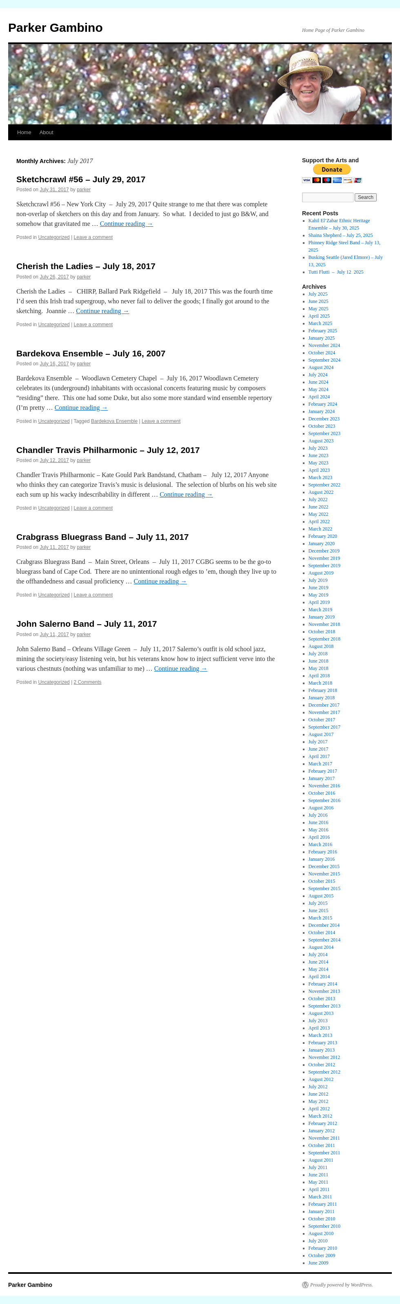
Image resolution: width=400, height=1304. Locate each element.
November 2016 (324, 786)
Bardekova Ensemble (114, 421)
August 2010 (321, 1233)
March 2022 (320, 529)
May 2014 (319, 969)
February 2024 (323, 404)
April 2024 (319, 397)
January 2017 (322, 778)
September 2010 (324, 1226)
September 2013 (324, 1006)
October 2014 (322, 932)
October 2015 (322, 881)
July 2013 (318, 1020)
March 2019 (320, 609)
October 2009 (322, 1255)
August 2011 (321, 1160)
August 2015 (321, 896)
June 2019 (319, 587)
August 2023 (321, 441)
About (46, 132)
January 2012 (322, 1131)
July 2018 (318, 653)
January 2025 (322, 338)
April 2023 (319, 470)
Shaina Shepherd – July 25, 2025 (341, 235)
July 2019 (318, 580)
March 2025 (320, 323)
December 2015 (324, 866)
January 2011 (322, 1211)
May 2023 (319, 463)
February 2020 (323, 536)
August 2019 (321, 573)
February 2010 (323, 1248)
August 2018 (321, 646)
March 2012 (320, 1116)
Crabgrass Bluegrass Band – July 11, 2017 (102, 536)
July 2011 (318, 1167)
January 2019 (322, 617)
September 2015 (324, 888)
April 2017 (319, 756)
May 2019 (319, 595)
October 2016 (322, 793)
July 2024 (318, 375)
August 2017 (321, 734)
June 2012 (319, 1094)
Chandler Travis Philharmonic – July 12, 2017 (108, 450)
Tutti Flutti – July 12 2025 (336, 272)
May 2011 (319, 1182)
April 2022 (319, 521)
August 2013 (321, 1013)
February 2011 (323, 1204)
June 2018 (319, 661)
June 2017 (319, 749)
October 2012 (322, 1065)
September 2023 (324, 433)
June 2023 (319, 455)
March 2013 (320, 1035)
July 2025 (318, 294)
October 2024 (322, 353)
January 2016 (322, 859)
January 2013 (322, 1050)
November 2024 (324, 345)
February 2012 (323, 1123)
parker (84, 189)
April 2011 (319, 1189)
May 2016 (319, 830)
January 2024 (322, 411)
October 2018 (322, 631)
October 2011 (322, 1145)
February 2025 (323, 331)
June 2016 (319, 822)
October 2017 (322, 720)
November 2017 (324, 712)
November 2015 (324, 874)
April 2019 (319, 602)
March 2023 (320, 477)
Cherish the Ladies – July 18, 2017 (86, 266)
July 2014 (318, 954)
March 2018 (320, 683)
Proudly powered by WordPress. (341, 1285)
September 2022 (324, 485)
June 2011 (319, 1175)
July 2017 (318, 742)
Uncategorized (53, 237)
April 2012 (319, 1109)
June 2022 (319, 507)
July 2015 (318, 903)
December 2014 (324, 925)
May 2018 (319, 668)
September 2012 (324, 1072)
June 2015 (319, 910)
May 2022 (319, 514)
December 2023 (324, 419)
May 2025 (319, 309)
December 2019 (324, 551)
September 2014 (324, 940)
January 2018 (322, 698)
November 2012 (324, 1057)
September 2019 (324, 565)
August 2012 (321, 1079)
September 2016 (324, 800)
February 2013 (323, 1042)
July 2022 (318, 499)
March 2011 (320, 1197)
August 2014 (321, 947)
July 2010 (318, 1241)
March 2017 (320, 764)
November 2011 (324, 1138)
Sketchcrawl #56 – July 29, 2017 (80, 179)
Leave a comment (93, 237)
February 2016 (323, 852)
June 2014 (319, 962)
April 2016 (319, 837)
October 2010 (322, 1219)
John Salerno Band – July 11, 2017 (86, 623)
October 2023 (322, 426)
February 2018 (323, 690)
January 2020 (322, 543)
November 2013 (324, 991)
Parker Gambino (55, 27)
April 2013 (319, 1028)
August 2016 (321, 808)
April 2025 (319, 316)
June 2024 (319, 382)
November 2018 (324, 624)
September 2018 (324, 639)
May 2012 (319, 1101)
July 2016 (318, 815)
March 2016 (320, 844)
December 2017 (324, 705)
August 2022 (321, 492)
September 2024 (324, 360)
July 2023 (318, 448)
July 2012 (318, 1087)
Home (24, 132)
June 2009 (319, 1263)
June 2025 (319, 301)
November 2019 (324, 558)
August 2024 (321, 367)
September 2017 (324, 727)
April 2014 (319, 976)
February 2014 (323, 984)
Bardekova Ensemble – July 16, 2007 (90, 353)
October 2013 (322, 998)
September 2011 (324, 1153)
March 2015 (320, 918)
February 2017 (323, 771)
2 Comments (88, 682)
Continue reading (126, 223)
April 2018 (319, 676)
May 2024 (319, 389)
